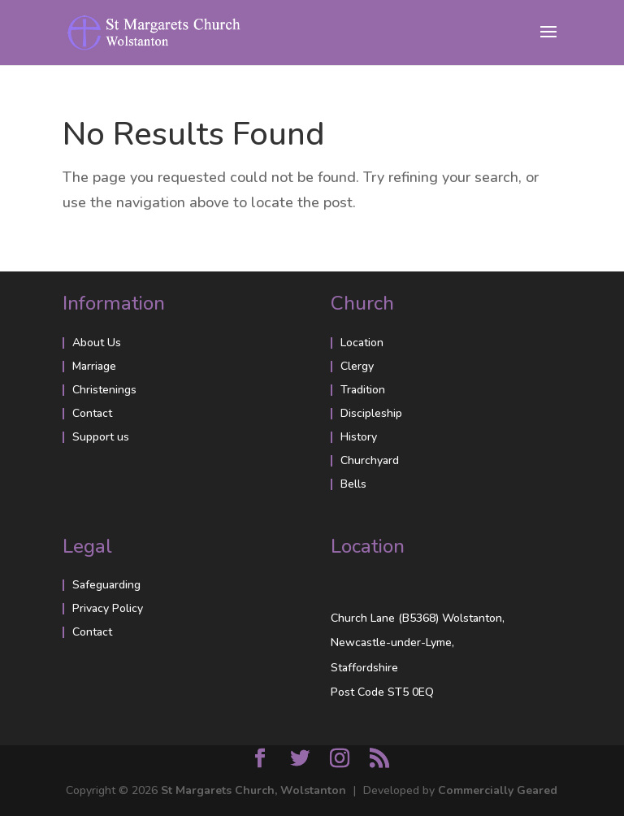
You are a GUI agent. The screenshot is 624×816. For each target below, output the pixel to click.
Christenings (104, 389)
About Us (96, 342)
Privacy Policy (107, 608)
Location (362, 342)
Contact (92, 413)
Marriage (94, 366)
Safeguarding (106, 584)
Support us (100, 437)
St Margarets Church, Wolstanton (253, 790)
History (358, 437)
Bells (353, 484)
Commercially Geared (497, 790)
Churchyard (369, 460)
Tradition (362, 389)
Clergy (357, 366)
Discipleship (371, 413)
